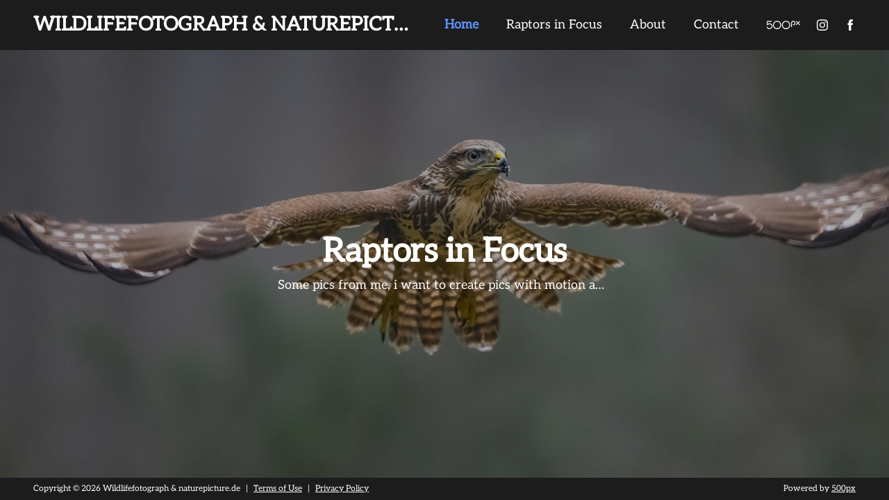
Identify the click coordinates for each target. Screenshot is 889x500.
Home (461, 24)
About (648, 24)
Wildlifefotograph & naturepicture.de (248, 24)
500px (843, 488)
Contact (716, 24)
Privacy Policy (342, 488)
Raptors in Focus (554, 24)
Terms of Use (278, 488)
